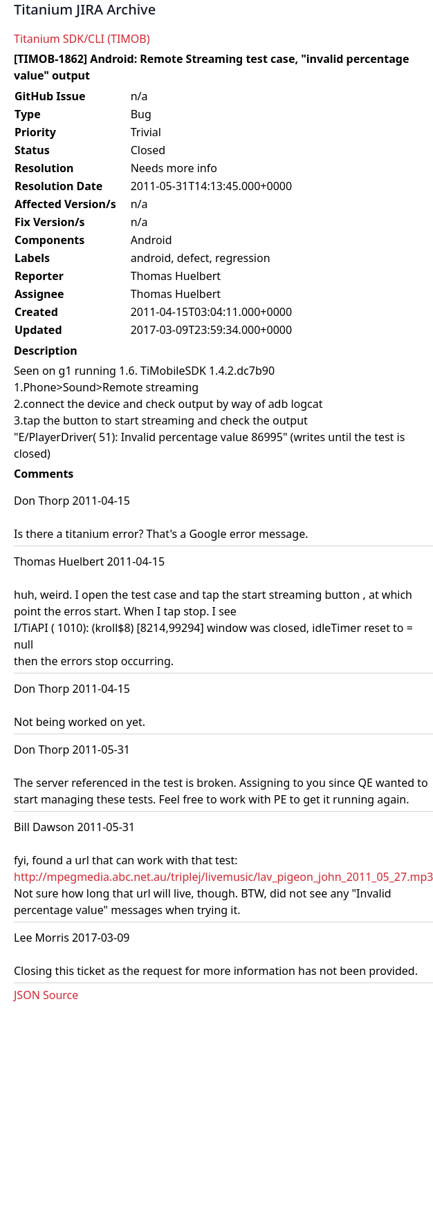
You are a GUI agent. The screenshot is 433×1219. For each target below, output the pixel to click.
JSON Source (46, 995)
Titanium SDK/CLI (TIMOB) (82, 38)
